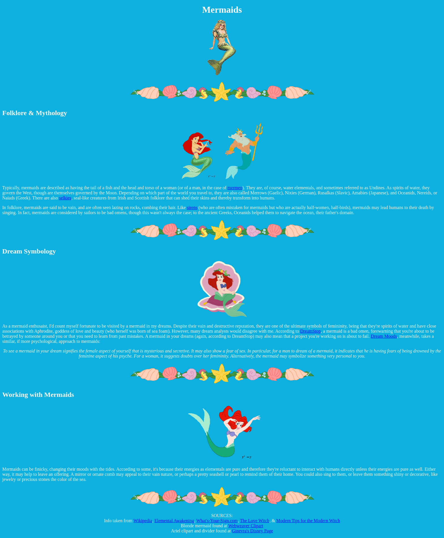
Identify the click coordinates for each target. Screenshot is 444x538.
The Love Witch (254, 520)
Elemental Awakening (174, 520)
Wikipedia (142, 520)
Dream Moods (384, 336)
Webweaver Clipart (245, 525)
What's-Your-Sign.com (217, 520)
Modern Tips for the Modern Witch (308, 520)
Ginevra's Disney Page (252, 530)
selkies (65, 197)
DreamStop (310, 331)
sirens (192, 207)
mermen (234, 187)
